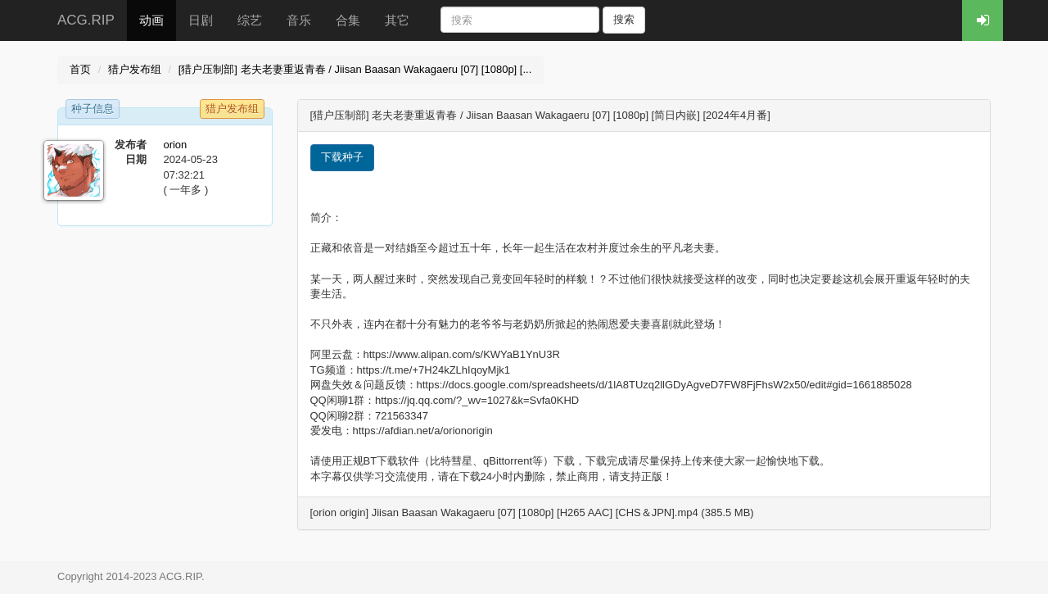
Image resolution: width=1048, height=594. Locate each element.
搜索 (624, 19)
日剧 (200, 20)
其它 (397, 20)
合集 (348, 20)
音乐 (299, 20)
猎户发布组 (134, 69)
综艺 (249, 20)
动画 (151, 20)
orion (175, 144)
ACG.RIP (86, 20)
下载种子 (342, 157)
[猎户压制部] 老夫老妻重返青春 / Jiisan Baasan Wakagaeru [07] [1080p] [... (355, 69)
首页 (80, 69)
